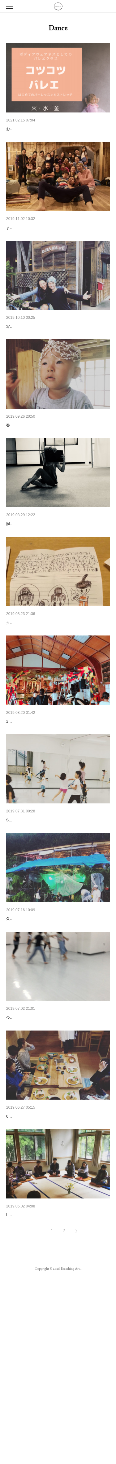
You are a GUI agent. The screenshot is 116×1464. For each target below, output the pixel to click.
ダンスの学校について (27, 696)
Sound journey (20, 810)
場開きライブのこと (25, 243)
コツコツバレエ (21, 128)
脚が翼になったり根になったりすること (45, 581)
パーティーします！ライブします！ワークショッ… (56, 466)
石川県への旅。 (21, 1040)
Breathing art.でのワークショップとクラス (47, 1270)
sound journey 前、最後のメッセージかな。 (48, 925)
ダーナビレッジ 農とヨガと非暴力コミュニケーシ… (56, 1384)
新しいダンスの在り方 (27, 1155)
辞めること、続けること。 (32, 352)
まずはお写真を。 (21, 253)
